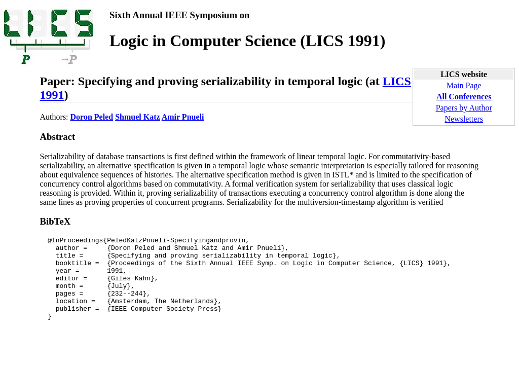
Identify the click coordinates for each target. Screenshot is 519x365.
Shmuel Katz (137, 117)
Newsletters (463, 119)
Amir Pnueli (183, 117)
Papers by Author (464, 107)
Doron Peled (92, 117)
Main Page (464, 85)
